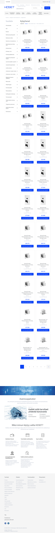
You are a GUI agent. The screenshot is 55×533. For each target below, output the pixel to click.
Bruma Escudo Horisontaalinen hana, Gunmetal (27, 69)
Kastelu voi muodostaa (12, 41)
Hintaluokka (12, 25)
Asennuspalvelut (43, 417)
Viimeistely (12, 111)
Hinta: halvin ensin (32, 23)
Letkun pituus (12, 68)
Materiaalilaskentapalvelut (45, 416)
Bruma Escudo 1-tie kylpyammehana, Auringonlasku (43, 321)
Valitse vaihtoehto (27, 50)
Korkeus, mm (12, 51)
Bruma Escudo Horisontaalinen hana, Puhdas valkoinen (27, 97)
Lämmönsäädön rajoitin (12, 61)
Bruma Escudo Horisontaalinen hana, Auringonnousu (43, 41)
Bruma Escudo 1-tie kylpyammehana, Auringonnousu (27, 349)
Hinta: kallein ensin (40, 23)
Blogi (49, 5)
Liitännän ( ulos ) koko (12, 74)
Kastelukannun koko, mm (12, 44)
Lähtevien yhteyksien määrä (12, 58)
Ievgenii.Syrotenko (14, 531)
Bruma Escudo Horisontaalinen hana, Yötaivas (43, 97)
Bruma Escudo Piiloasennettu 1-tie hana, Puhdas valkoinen (27, 293)
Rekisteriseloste (31, 483)
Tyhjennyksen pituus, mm (12, 101)
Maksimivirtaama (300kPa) (12, 78)
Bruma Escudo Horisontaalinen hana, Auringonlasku (27, 41)
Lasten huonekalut (8, 489)
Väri (12, 28)
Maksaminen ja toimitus (35, 5)
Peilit (5, 497)
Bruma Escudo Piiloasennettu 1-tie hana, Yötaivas (43, 293)
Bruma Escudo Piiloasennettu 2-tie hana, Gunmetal (43, 153)
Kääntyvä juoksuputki (12, 34)
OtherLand (10, 530)
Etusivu (7, 17)
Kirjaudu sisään (46, 1)
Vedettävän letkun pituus (12, 108)
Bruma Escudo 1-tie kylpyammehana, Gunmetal (43, 348)
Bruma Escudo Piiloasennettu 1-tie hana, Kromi (27, 321)
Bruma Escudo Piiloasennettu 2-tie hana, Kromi (43, 209)
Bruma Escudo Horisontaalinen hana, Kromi (27, 125)
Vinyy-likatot (6, 485)
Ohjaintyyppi (12, 84)
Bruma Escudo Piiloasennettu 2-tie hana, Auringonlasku (43, 125)
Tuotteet (8, 1)
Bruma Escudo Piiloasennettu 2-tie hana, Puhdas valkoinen (43, 181)
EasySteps (22, 5)
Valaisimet (6, 495)
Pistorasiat (6, 510)
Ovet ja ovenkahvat (8, 487)
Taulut (5, 499)
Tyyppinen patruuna (12, 104)
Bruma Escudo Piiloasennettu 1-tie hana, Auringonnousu (43, 237)
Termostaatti (12, 97)
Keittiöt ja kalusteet (8, 493)
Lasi (5, 508)
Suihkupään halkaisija (12, 94)
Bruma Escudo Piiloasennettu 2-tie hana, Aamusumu (27, 181)
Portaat (6, 480)
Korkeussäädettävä (12, 54)
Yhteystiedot (43, 5)
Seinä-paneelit (7, 501)
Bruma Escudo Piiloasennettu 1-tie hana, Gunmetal (27, 265)
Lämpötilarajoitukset (12, 64)
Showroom (28, 5)
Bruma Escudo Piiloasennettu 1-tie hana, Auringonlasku (27, 237)
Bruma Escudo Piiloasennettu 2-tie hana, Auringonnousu (27, 153)
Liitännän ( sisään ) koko (12, 71)
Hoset (9, 7)
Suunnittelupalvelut (32, 416)
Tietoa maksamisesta (32, 485)
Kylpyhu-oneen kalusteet (15, 17)
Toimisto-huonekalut (8, 504)
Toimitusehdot (30, 480)
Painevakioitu (12, 90)
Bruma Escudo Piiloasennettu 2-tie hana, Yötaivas (27, 209)
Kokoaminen (12, 48)
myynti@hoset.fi (42, 482)
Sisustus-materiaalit (8, 483)
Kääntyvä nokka (12, 38)
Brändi (12, 31)
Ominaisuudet (12, 87)
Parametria (6, 506)
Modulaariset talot (19, 487)
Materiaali (12, 81)
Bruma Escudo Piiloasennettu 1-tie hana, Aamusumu (43, 265)
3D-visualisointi (43, 414)
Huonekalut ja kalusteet (9, 482)
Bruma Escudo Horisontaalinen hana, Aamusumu (43, 69)
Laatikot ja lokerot (8, 503)
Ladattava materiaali (21, 6)
